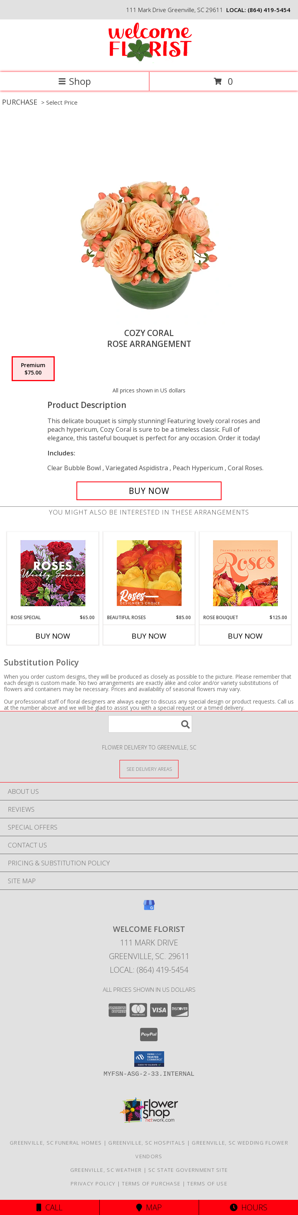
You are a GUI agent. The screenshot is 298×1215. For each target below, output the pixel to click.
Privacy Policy (93, 1183)
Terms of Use (207, 1183)
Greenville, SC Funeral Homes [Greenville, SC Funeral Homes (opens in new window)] (56, 1142)
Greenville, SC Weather (106, 1169)
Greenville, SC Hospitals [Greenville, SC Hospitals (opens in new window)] (146, 1142)
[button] (149, 1059)
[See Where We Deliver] (149, 768)
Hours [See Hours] (248, 1207)
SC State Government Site (188, 1169)
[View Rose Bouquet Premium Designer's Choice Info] (245, 573)
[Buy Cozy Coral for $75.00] (149, 490)
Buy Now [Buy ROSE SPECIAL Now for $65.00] (52, 636)
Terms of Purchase (151, 1183)
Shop (74, 81)
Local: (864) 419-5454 (149, 970)
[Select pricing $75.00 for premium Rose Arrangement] (33, 368)
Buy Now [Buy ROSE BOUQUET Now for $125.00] (245, 636)
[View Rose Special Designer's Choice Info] (53, 573)
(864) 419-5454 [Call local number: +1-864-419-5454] (269, 10)
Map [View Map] (149, 1207)
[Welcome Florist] (149, 61)
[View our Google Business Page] (149, 908)
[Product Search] (150, 724)
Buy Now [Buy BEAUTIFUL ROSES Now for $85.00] (149, 636)
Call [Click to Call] (49, 1207)
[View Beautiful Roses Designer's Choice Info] (149, 573)
